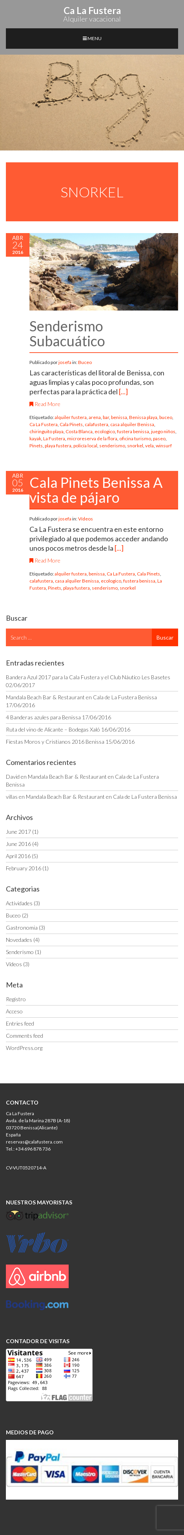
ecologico (105, 431)
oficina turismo (135, 438)
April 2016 (18, 856)
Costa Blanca (79, 431)
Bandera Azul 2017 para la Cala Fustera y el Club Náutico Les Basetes (88, 677)
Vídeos (85, 519)
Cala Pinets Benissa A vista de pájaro (95, 490)
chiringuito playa (46, 431)
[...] (123, 391)
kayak (35, 438)
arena (95, 417)
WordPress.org (24, 1047)
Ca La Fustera (43, 424)
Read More (44, 404)
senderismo (112, 446)
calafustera (96, 424)
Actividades (19, 903)
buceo (165, 417)
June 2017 (18, 831)
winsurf (164, 446)
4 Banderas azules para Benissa (43, 717)
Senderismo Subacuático (67, 333)
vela (149, 446)
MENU (92, 38)
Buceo (85, 362)
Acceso (14, 1011)
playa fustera (58, 446)
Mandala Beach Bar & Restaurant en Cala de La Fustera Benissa (81, 697)
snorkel (135, 446)
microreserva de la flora (92, 438)
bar (106, 417)
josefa (65, 362)
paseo (159, 438)
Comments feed (24, 1035)
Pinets (36, 446)
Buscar (165, 637)
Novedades (19, 939)
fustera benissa (133, 431)
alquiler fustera (71, 417)
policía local (85, 446)
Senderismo (20, 952)
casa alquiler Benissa (132, 424)
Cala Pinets (71, 424)
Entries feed (20, 1023)
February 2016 (23, 868)
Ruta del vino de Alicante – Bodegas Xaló (53, 729)
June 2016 (18, 843)
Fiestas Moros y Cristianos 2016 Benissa (55, 741)
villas (12, 796)
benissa (119, 417)
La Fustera (54, 438)
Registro (16, 999)
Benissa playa (143, 417)
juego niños (163, 431)
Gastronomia (22, 927)
